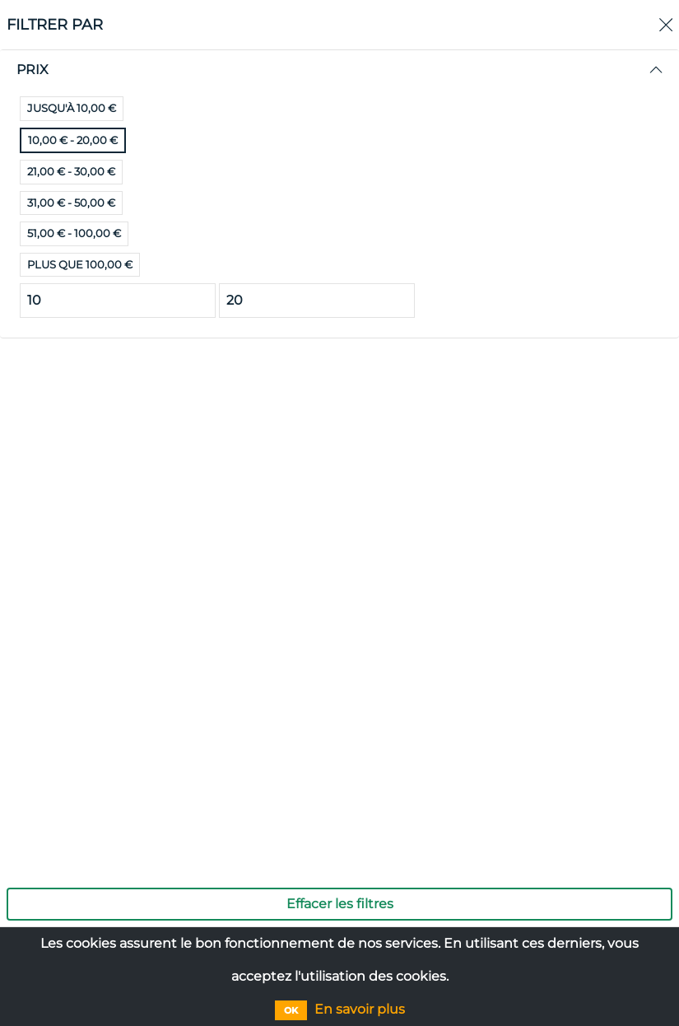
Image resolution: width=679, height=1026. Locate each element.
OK (291, 1010)
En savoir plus (359, 1009)
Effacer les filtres (339, 904)
